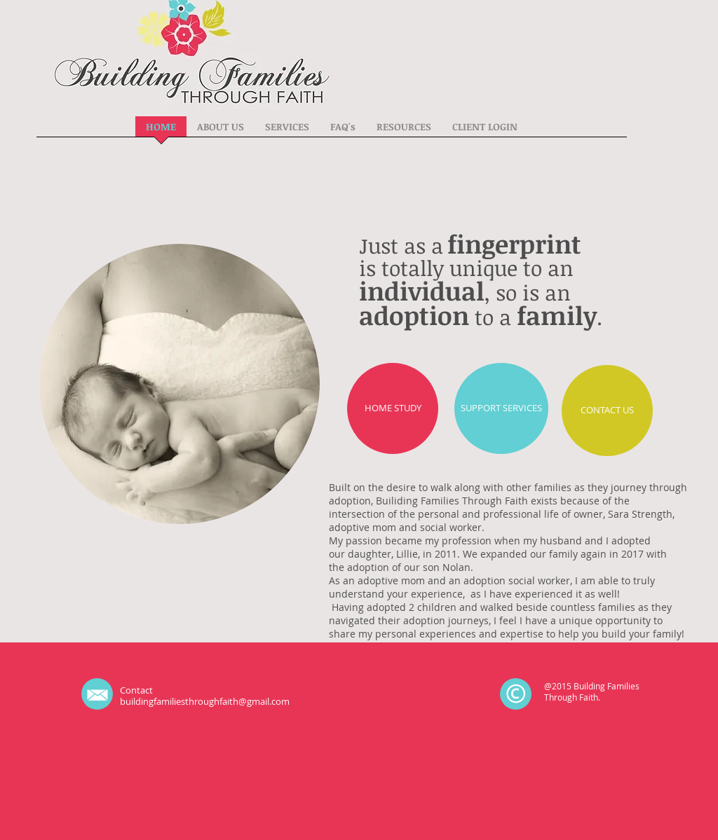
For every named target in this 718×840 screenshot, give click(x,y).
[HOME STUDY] (392, 408)
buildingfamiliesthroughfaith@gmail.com (205, 701)
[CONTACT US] (607, 410)
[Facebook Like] (397, 694)
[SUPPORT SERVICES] (501, 408)
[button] (221, 131)
